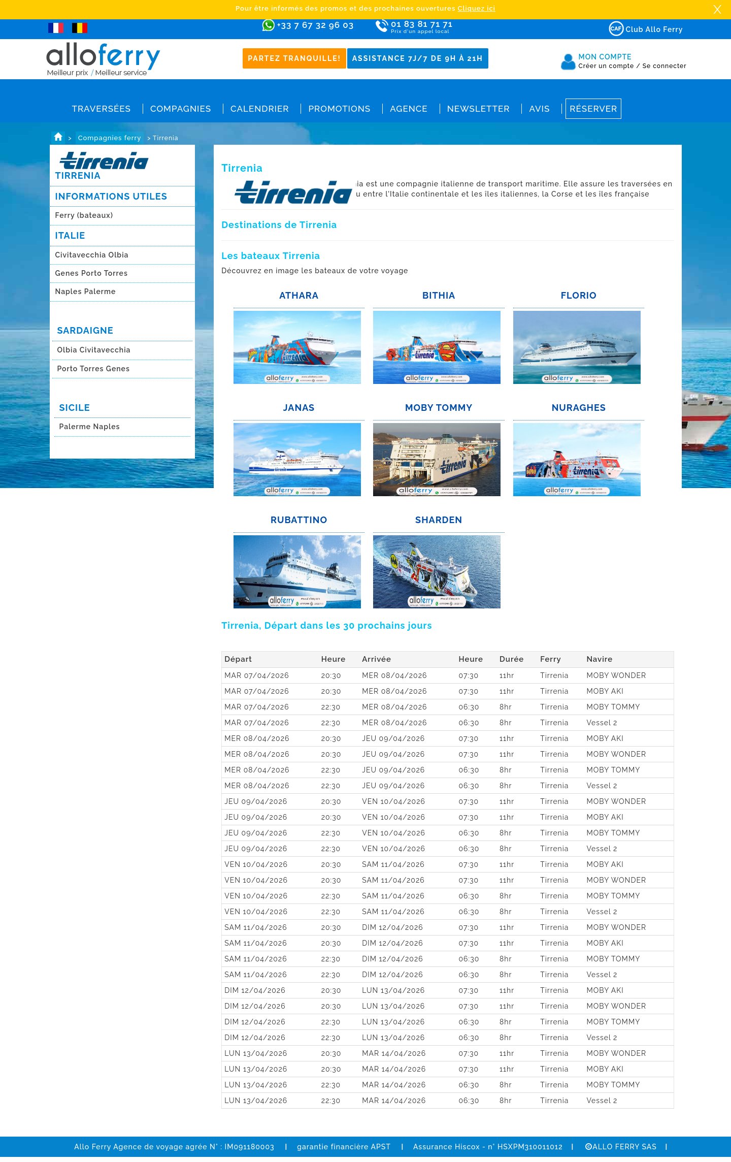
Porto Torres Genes (93, 369)
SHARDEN (438, 519)
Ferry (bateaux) (85, 215)
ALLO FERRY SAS (621, 1147)
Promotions (339, 109)
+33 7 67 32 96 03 (315, 25)
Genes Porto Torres (91, 273)
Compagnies (180, 109)
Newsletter (478, 109)
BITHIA (438, 295)
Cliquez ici (476, 8)
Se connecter (665, 66)
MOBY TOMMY (439, 407)
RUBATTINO (299, 519)
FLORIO (579, 295)
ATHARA (299, 295)
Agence (408, 109)
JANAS (299, 407)
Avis (539, 109)
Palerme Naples (89, 427)
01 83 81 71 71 (451, 27)
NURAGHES (579, 407)
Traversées (101, 109)
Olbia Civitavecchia (94, 350)
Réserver (593, 109)
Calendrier (259, 109)
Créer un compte (610, 66)
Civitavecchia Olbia (92, 255)
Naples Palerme (85, 291)
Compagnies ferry (110, 138)
